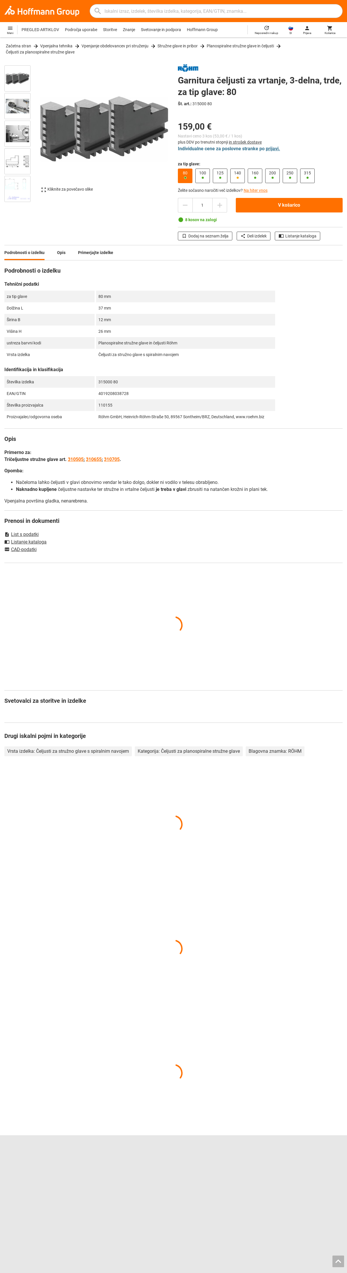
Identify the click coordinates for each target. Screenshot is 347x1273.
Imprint (203, 1267)
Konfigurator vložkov (110, 1184)
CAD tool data (103, 1178)
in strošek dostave (245, 142)
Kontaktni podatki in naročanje (292, 1159)
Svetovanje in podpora (161, 29)
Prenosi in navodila (282, 1178)
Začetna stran (18, 46)
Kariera (11, 1159)
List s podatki (21, 534)
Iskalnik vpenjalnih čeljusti (114, 1172)
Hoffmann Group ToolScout (116, 1165)
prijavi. (273, 148)
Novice (271, 1184)
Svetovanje (274, 1165)
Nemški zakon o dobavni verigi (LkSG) (298, 1190)
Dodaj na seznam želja (205, 236)
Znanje (129, 29)
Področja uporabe (81, 29)
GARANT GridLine (20, 1190)
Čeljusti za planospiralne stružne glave (40, 52)
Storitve (110, 29)
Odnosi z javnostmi (21, 1178)
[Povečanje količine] (185, 205)
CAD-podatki (20, 550)
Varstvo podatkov (308, 1267)
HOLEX (10, 1196)
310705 (112, 459)
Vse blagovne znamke (24, 1202)
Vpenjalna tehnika (56, 46)
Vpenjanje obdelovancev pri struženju (115, 46)
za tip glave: (189, 164)
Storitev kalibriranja (108, 1196)
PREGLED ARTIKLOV (40, 29)
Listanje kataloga (297, 236)
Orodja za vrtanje (193, 1165)
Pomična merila (192, 1172)
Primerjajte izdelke (95, 252)
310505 (76, 459)
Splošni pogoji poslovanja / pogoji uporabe (251, 1267)
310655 (94, 459)
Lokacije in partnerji (21, 1165)
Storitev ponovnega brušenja (117, 1190)
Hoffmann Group (202, 29)
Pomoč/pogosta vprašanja (289, 1172)
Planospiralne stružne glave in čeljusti (240, 46)
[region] (21, 133)
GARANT (12, 1184)
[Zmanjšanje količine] (220, 205)
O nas (9, 1172)
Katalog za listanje (107, 1159)
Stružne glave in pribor (177, 46)
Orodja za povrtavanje (198, 1159)
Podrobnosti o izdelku (24, 252)
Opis (61, 252)
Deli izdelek (253, 236)
